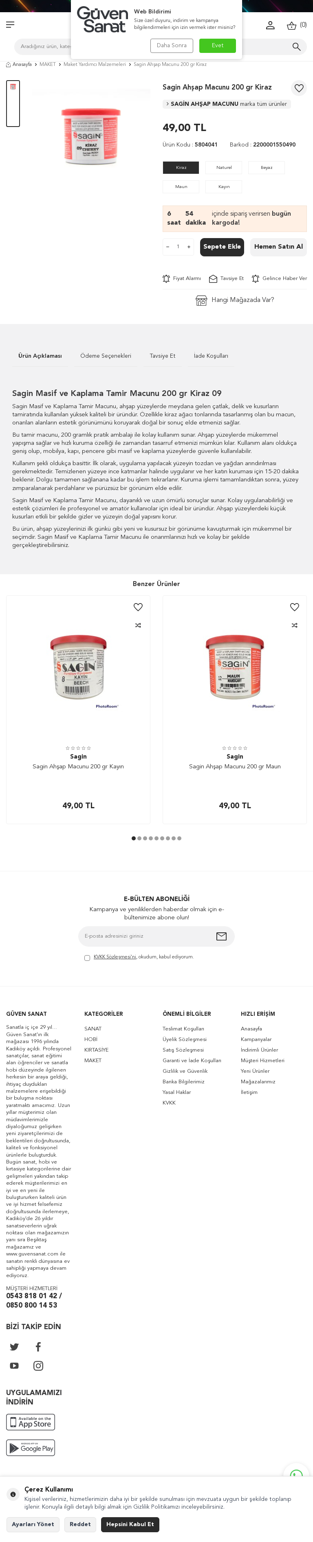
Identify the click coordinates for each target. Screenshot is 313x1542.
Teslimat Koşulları (183, 1029)
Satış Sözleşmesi (183, 1050)
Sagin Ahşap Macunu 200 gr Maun (235, 767)
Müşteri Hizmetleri (262, 1060)
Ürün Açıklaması (40, 356)
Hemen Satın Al (278, 247)
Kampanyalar (256, 1039)
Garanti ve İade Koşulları (192, 1060)
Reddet (80, 1524)
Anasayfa (19, 65)
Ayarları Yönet (33, 1524)
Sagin (78, 757)
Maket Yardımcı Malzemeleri (95, 64)
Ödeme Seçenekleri (105, 356)
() (297, 25)
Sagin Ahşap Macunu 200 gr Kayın (78, 767)
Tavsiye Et (226, 279)
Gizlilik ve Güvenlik (185, 1071)
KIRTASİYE (96, 1050)
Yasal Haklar (177, 1092)
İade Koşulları (211, 356)
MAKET (48, 64)
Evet (218, 45)
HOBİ (90, 1039)
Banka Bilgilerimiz (184, 1082)
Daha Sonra (172, 45)
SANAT (92, 1029)
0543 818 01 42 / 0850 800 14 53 (34, 1301)
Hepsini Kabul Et (130, 1524)
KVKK (169, 1103)
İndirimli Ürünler (259, 1050)
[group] (91, 139)
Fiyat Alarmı (182, 279)
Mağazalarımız (258, 1082)
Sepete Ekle (222, 247)
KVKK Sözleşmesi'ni (115, 957)
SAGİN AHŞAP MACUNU (227, 104)
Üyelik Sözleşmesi (185, 1039)
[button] (134, 838)
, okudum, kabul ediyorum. (139, 958)
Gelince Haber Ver (279, 279)
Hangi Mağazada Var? (235, 300)
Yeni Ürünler (255, 1071)
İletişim (249, 1092)
